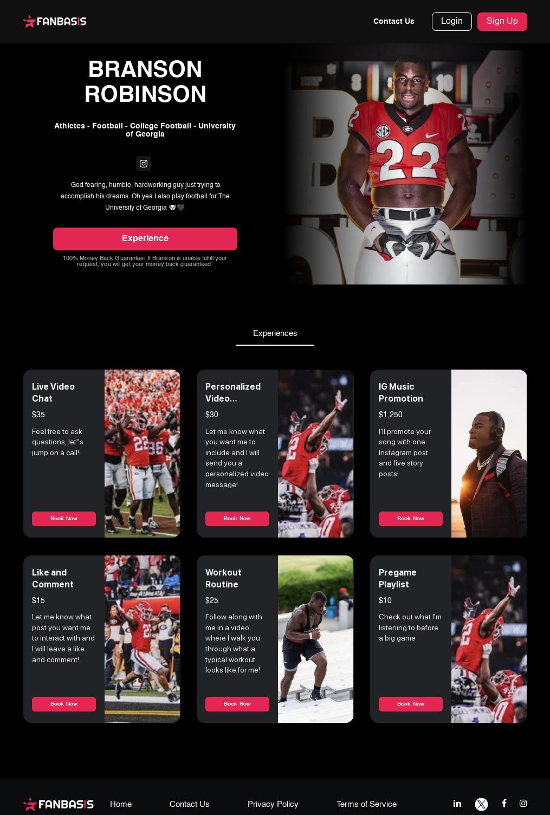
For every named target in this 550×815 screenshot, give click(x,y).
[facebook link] (504, 804)
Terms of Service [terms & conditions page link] (367, 806)
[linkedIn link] (457, 804)
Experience (145, 240)
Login (452, 21)
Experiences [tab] (275, 335)
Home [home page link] (121, 806)
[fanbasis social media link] (143, 164)
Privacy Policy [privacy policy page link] (273, 806)
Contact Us (394, 21)
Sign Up (502, 21)
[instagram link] (523, 804)
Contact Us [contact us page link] (190, 806)
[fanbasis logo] (58, 805)
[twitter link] (481, 804)
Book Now (63, 519)
